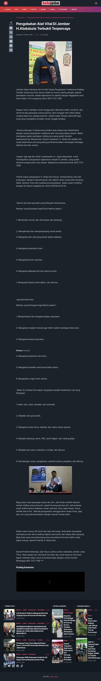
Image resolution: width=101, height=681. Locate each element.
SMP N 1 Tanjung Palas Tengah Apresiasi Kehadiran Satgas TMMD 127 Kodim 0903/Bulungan (94, 650)
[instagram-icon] (5, 666)
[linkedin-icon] (13, 666)
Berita (18, 610)
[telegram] (11, 41)
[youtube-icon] (9, 666)
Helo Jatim (54, 676)
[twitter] (11, 32)
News (66, 610)
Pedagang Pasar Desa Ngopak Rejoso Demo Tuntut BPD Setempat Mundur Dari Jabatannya (32, 645)
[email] (11, 50)
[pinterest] (11, 46)
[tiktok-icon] (21, 666)
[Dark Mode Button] (96, 3)
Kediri (25, 654)
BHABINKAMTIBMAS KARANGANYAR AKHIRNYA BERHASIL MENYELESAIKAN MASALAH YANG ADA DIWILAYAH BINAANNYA (32, 629)
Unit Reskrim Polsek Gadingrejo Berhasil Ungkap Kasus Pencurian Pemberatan (32, 614)
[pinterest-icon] (17, 666)
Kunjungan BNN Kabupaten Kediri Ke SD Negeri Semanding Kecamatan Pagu (31, 658)
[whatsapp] (11, 37)
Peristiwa (41, 610)
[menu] (6, 3)
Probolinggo (68, 613)
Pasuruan (32, 610)
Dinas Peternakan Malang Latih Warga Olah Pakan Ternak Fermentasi (92, 625)
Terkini (40, 640)
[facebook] (11, 28)
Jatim (25, 610)
